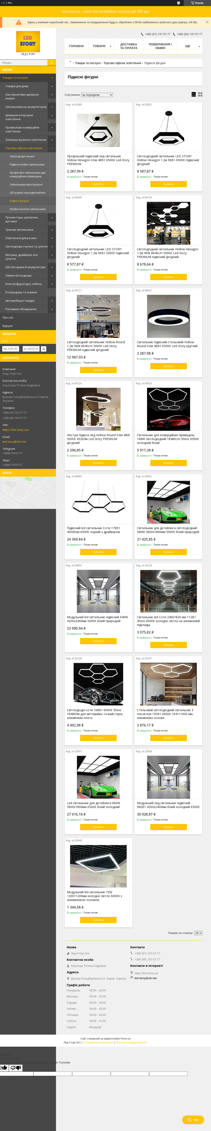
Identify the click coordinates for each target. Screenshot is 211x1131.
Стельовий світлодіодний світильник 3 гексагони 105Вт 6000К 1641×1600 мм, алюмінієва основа (165, 714)
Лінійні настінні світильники (28, 209)
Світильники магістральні (26, 184)
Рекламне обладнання (20, 309)
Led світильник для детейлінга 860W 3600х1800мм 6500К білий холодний (93, 805)
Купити (98, 184)
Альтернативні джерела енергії (22, 96)
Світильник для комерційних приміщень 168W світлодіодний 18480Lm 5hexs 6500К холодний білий (168, 439)
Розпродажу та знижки (21, 292)
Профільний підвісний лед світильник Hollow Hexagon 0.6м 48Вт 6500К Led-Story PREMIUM (98, 160)
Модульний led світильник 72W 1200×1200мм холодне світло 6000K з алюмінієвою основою (94, 896)
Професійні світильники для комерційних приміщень (28, 174)
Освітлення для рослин (21, 238)
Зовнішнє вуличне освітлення (25, 140)
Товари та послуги (15, 78)
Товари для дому (16, 86)
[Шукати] (51, 62)
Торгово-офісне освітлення (23, 148)
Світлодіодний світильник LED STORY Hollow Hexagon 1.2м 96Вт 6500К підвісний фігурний (168, 160)
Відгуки (7, 326)
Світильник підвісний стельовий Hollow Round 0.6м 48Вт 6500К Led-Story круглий (167, 344)
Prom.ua (125, 1038)
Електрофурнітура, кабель (23, 284)
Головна (76, 46)
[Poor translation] (16, 1068)
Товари (99, 46)
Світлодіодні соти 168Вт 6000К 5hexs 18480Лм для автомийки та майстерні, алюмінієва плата (95, 714)
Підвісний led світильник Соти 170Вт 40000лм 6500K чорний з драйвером (93, 530)
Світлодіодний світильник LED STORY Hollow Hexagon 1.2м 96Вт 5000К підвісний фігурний (98, 253)
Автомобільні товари (19, 301)
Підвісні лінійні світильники (27, 164)
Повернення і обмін (160, 46)
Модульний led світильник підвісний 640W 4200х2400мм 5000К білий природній (97, 619)
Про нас (8, 317)
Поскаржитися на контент (98, 1042)
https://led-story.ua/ (16, 430)
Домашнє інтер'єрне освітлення (19, 117)
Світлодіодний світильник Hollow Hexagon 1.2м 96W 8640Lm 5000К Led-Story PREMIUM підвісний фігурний (167, 253)
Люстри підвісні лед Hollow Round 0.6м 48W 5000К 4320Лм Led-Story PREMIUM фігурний (98, 439)
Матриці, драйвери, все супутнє (21, 257)
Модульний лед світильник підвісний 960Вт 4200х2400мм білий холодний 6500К (168, 805)
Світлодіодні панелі (22, 156)
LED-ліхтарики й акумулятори (25, 267)
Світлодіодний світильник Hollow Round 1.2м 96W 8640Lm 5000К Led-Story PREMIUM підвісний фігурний (96, 346)
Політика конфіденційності (131, 1042)
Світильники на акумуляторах (26, 107)
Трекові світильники (19, 230)
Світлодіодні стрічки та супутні (26, 246)
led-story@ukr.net (14, 441)
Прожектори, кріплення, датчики (21, 219)
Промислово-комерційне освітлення (22, 129)
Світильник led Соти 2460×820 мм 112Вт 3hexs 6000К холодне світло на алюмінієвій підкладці (168, 621)
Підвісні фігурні (19, 201)
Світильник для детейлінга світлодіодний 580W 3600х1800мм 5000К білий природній (168, 530)
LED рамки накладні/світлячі (27, 193)
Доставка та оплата (128, 46)
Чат (193, 1120)
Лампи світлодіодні (18, 275)
